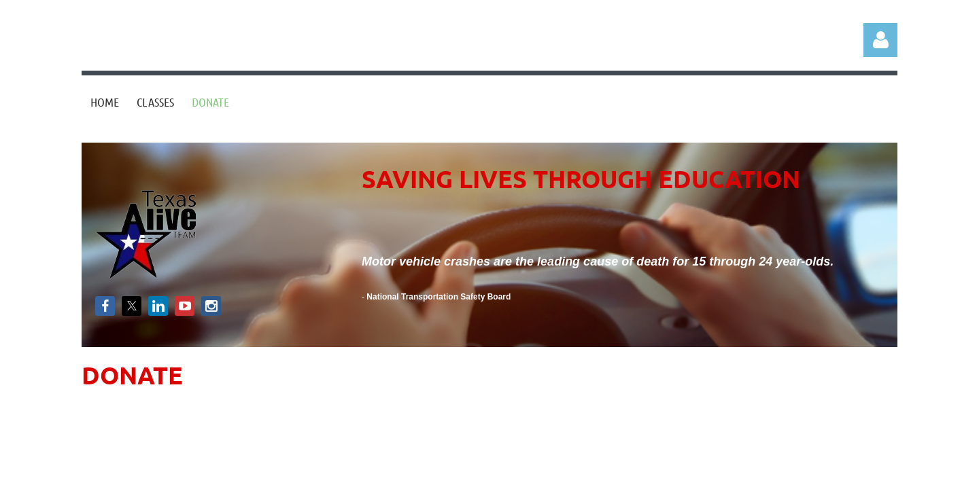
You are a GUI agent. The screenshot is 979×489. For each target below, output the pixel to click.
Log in (880, 40)
